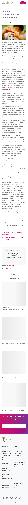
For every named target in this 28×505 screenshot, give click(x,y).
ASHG (13, 66)
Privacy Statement (18, 453)
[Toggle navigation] (3, 3)
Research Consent (18, 460)
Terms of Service (18, 451)
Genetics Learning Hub (7, 478)
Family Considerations (19, 457)
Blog (3, 476)
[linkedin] (11, 274)
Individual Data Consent (19, 462)
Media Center (5, 474)
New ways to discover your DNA (9, 377)
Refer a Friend (5, 483)
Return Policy (5, 485)
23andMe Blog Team (9, 22)
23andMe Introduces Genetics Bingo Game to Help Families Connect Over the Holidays (13, 310)
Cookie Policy (17, 466)
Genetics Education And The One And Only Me (13, 410)
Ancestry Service (6, 451)
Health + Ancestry (6, 449)
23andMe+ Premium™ (7, 453)
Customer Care (5, 487)
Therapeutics (17, 490)
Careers (4, 481)
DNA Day (12, 268)
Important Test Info (18, 449)
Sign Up (14, 431)
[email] (14, 274)
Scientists (16, 487)
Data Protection (17, 455)
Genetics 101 (16, 229)
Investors (4, 466)
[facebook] (6, 274)
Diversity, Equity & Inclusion (6, 471)
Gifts (3, 459)
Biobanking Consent (19, 464)
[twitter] (9, 274)
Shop (22, 3)
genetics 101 (11, 265)
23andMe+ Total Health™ (6, 456)
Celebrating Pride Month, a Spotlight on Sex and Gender (13, 344)
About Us (4, 468)
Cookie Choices (17, 469)
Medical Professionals (19, 483)
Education (16, 485)
